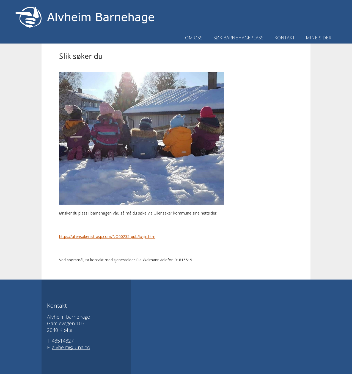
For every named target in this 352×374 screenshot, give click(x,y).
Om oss (193, 37)
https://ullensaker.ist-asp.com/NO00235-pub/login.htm (107, 236)
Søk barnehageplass (238, 37)
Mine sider (318, 37)
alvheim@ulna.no (71, 347)
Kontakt (284, 37)
